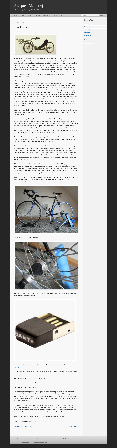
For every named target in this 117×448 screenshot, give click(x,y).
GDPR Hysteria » (73, 426)
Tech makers (25, 442)
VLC (56, 141)
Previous (36, 442)
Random (41, 442)
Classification (87, 35)
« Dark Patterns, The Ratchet (22, 426)
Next (46, 442)
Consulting (37, 15)
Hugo (64, 438)
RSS (101, 15)
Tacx (40, 130)
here (38, 365)
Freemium (46, 15)
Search (86, 24)
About (30, 15)
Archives (22, 15)
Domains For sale (58, 15)
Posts (85, 27)
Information (87, 32)
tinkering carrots (88, 43)
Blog (15, 15)
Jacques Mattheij (28, 5)
